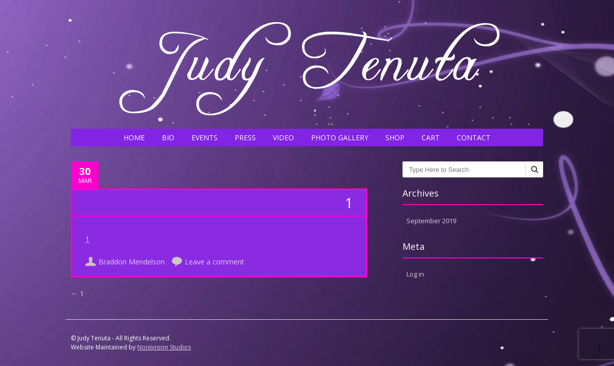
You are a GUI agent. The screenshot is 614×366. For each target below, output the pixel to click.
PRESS (245, 137)
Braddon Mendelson (131, 261)
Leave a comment (214, 261)
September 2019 (431, 220)
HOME (134, 137)
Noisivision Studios (164, 347)
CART (431, 137)
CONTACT (473, 137)
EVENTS (204, 137)
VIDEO (283, 137)
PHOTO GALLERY (339, 137)
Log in (415, 274)
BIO (168, 137)
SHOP (394, 137)
